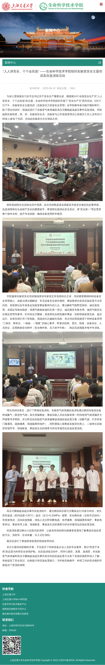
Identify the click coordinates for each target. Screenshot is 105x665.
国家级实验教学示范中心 (14, 609)
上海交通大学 (8, 594)
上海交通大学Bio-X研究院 (14, 599)
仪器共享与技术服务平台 (14, 604)
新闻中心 (10, 62)
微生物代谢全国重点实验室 (15, 613)
